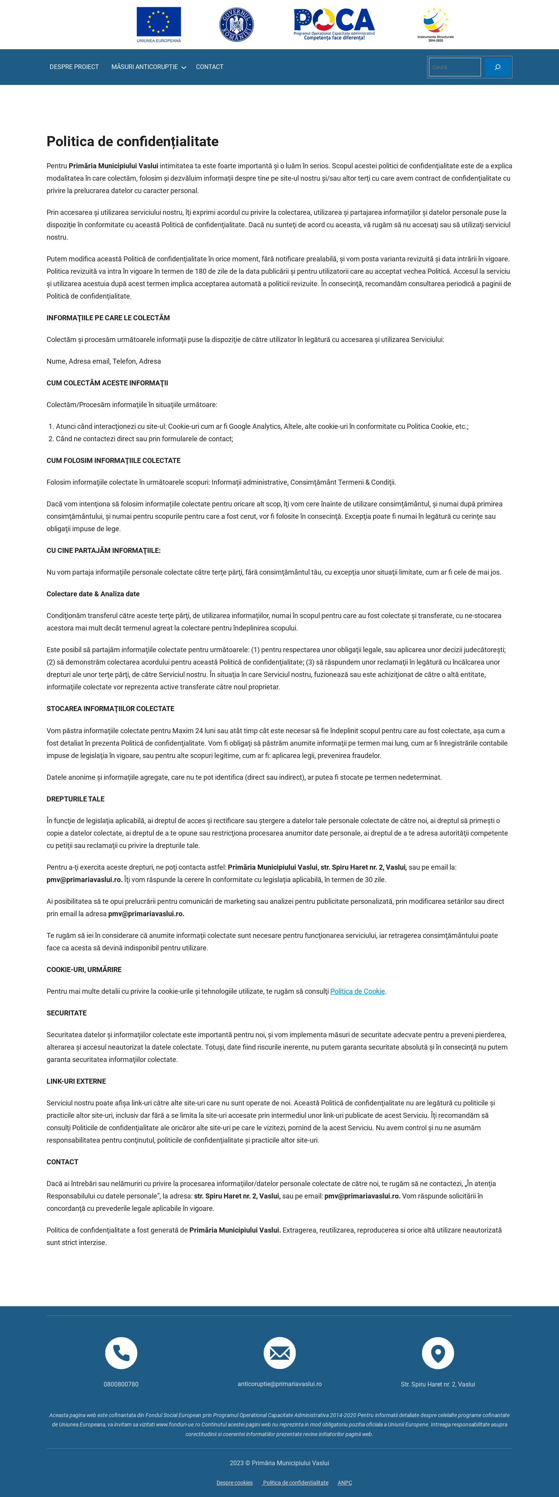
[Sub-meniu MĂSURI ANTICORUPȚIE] (184, 67)
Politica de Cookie (357, 991)
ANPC (345, 1483)
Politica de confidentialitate (295, 1483)
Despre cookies (235, 1483)
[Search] (497, 67)
